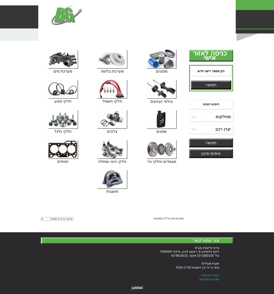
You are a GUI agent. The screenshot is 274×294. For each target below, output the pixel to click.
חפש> (211, 84)
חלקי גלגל (62, 132)
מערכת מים (62, 71)
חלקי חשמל (112, 101)
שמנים (161, 132)
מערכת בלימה (112, 71)
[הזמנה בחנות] (57, 219)
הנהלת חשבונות (199, 23)
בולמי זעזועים (161, 102)
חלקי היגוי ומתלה (112, 162)
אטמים (62, 162)
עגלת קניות (176, 23)
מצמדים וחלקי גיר (161, 162)
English (149, 23)
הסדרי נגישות (210, 275)
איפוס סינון (211, 153)
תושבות (112, 192)
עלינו (162, 23)
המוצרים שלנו (223, 23)
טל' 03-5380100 (157, 5)
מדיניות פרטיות (209, 279)
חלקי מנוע (62, 101)
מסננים (162, 71)
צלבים (112, 132)
